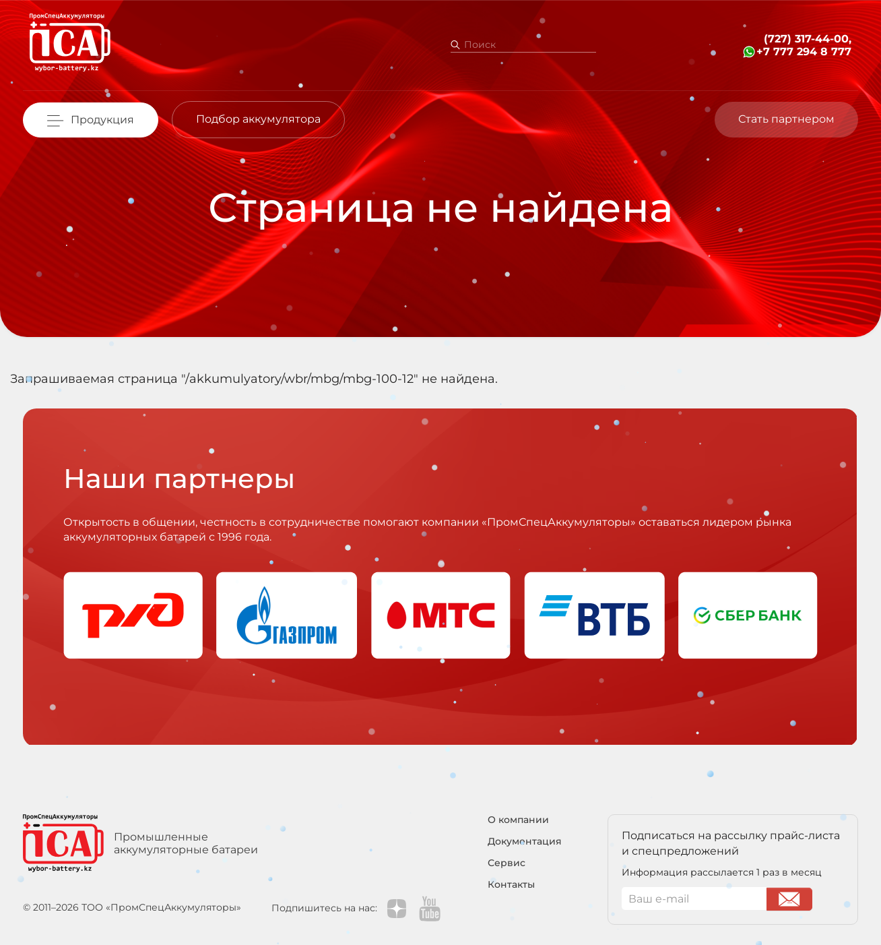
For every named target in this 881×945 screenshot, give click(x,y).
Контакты (511, 884)
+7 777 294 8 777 (803, 51)
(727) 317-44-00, (807, 38)
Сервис (506, 863)
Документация (525, 841)
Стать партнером (786, 119)
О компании (518, 820)
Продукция (102, 119)
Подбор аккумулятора (258, 119)
